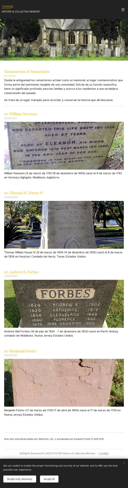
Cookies (103, 453)
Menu (123, 9)
